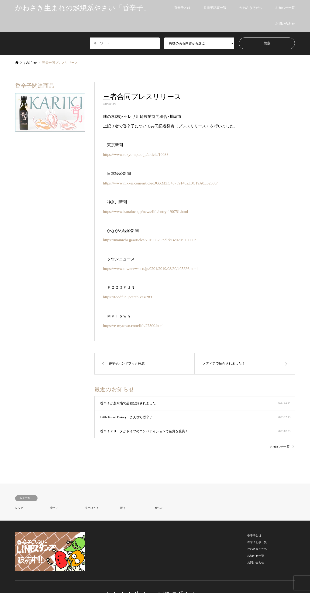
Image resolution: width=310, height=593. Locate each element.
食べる (159, 508)
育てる (54, 508)
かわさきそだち (250, 8)
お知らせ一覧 (285, 8)
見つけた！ (92, 508)
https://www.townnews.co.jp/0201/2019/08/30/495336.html (150, 268)
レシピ (19, 508)
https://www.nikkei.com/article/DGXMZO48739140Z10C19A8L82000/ (160, 183)
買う (123, 508)
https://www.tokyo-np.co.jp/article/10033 (136, 154)
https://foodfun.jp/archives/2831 (128, 297)
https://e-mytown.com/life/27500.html (133, 326)
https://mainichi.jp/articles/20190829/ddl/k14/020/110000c (149, 240)
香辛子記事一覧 (214, 8)
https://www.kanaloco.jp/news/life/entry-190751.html (145, 211)
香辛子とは (182, 8)
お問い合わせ (285, 23)
